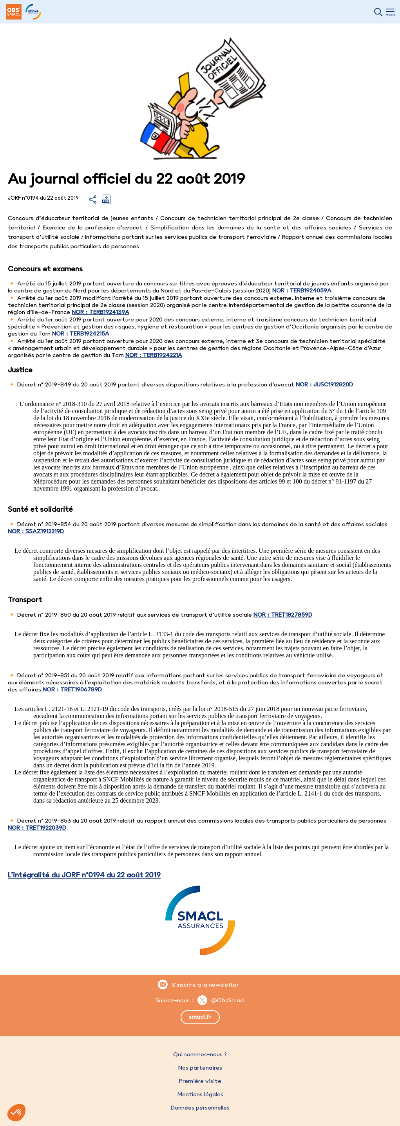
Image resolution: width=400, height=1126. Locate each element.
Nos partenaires (200, 1067)
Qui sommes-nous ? (200, 1054)
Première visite (200, 1080)
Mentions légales (200, 1094)
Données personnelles (200, 1107)
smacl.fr (200, 1016)
